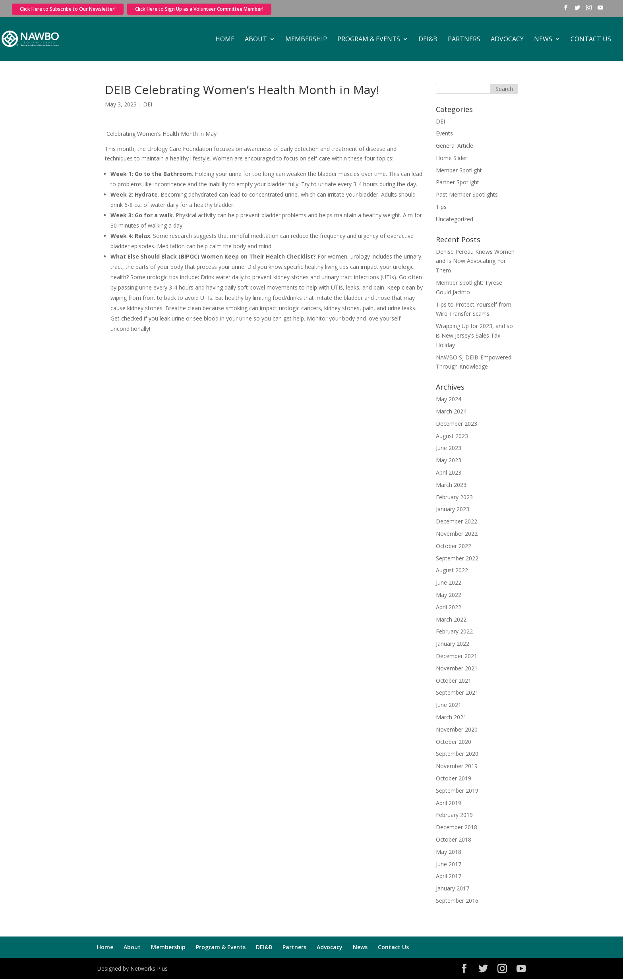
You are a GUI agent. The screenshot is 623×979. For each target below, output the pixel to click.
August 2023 (452, 436)
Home (224, 39)
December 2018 (456, 827)
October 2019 (453, 778)
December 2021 (456, 656)
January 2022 (452, 643)
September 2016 (457, 900)
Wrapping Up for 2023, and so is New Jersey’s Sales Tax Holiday (474, 335)
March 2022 (451, 619)
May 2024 (448, 399)
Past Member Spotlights (467, 194)
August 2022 (452, 570)
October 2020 (453, 741)
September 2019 (457, 790)
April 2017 (448, 876)
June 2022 (448, 582)
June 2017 (448, 864)
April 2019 (448, 803)
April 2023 (448, 472)
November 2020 (457, 729)
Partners (464, 39)
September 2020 (457, 753)
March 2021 (451, 717)
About (256, 39)
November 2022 (457, 533)
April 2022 (448, 607)
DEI (147, 104)
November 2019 (457, 766)
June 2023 (448, 448)
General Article (454, 145)
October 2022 (453, 546)
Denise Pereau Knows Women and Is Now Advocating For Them (475, 261)
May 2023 (448, 460)
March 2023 (451, 485)
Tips (441, 206)
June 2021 (448, 705)
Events (444, 133)
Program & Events (368, 39)
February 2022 (454, 631)
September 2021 (457, 692)
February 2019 (454, 815)
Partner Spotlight (457, 182)
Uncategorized (454, 219)
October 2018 (453, 839)
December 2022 (456, 521)
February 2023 (454, 497)
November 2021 (457, 668)
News (543, 39)
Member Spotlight (459, 170)
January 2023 (452, 509)
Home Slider (451, 158)
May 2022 (448, 595)
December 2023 (456, 423)
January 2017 (452, 888)
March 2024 (451, 411)
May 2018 (448, 851)
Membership (306, 39)
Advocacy (507, 39)
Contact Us (591, 39)
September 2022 (457, 558)
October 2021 (453, 680)
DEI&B (427, 39)
